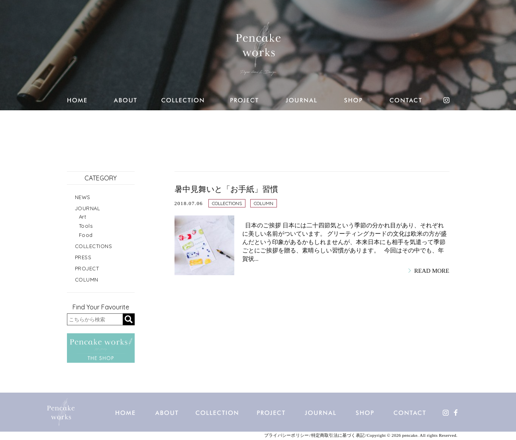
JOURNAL (87, 208)
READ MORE (431, 271)
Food (86, 235)
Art (82, 216)
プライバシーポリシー (286, 435)
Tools (86, 226)
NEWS (82, 197)
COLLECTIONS (227, 203)
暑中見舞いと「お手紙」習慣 (226, 189)
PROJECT (87, 268)
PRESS (83, 257)
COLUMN (263, 203)
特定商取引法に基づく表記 (338, 435)
